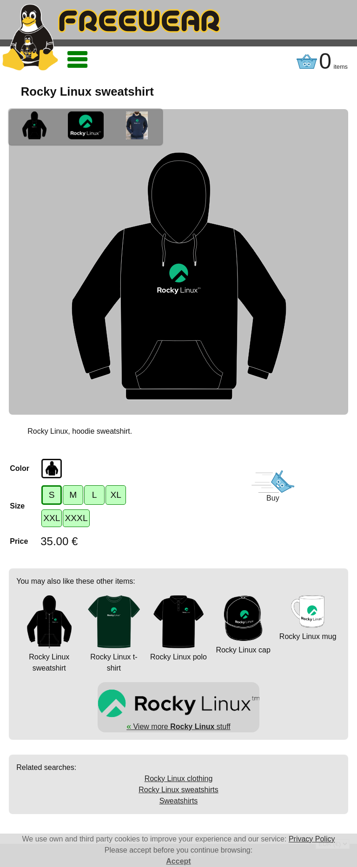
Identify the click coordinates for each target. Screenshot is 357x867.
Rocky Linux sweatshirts (178, 790)
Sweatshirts (178, 801)
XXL (51, 518)
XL (115, 495)
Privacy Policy (312, 839)
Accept (178, 861)
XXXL (76, 518)
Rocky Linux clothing (179, 778)
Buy (272, 498)
